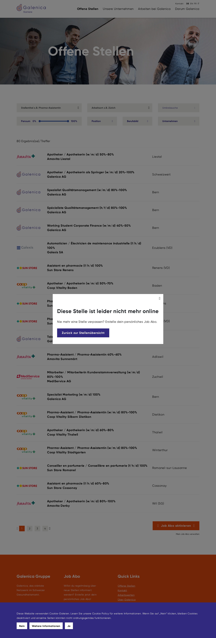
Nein (22, 626)
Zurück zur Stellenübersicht (83, 333)
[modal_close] (160, 298)
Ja (69, 626)
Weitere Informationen (46, 626)
